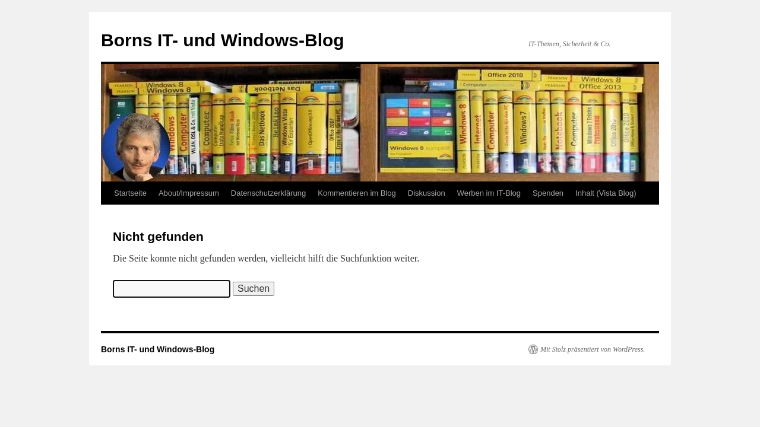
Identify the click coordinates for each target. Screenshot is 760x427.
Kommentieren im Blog (357, 193)
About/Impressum (189, 193)
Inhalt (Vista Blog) (605, 193)
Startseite (130, 193)
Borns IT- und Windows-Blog (222, 40)
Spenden (548, 193)
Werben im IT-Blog (489, 193)
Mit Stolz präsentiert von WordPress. (592, 349)
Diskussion (426, 193)
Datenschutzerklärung (268, 193)
